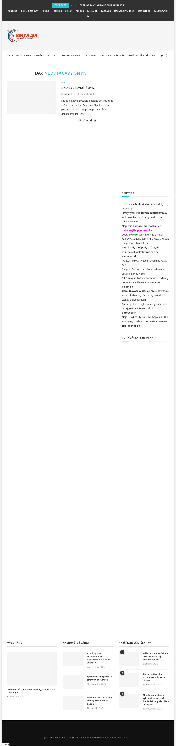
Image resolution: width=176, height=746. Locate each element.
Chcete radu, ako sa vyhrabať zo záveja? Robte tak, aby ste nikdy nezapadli (156, 700)
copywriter (135, 234)
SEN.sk (68, 11)
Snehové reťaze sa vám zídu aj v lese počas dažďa (99, 700)
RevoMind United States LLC (117, 737)
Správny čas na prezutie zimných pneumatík (100, 678)
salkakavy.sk (161, 11)
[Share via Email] (95, 120)
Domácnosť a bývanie (141, 55)
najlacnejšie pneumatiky (137, 230)
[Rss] (88, 16)
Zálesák (119, 55)
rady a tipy (23, 55)
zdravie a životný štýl (133, 273)
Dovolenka (90, 55)
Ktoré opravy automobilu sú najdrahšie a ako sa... (111, 5)
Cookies (5, 744)
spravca (68, 94)
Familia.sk (92, 11)
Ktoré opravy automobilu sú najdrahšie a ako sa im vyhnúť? (98, 658)
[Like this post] (79, 120)
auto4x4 (105, 55)
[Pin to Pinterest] (91, 120)
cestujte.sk (144, 11)
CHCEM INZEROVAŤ (29, 11)
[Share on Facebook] (84, 120)
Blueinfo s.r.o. (58, 737)
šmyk (10, 55)
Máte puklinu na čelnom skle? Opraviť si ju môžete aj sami (156, 656)
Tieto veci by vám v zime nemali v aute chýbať (154, 677)
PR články (153, 239)
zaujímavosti (43, 55)
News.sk (46, 11)
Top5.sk (80, 11)
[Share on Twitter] (87, 120)
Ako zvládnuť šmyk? (78, 88)
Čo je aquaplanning (67, 55)
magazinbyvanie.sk (124, 11)
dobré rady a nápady (134, 247)
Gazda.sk (106, 11)
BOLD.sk (58, 11)
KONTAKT (12, 11)
